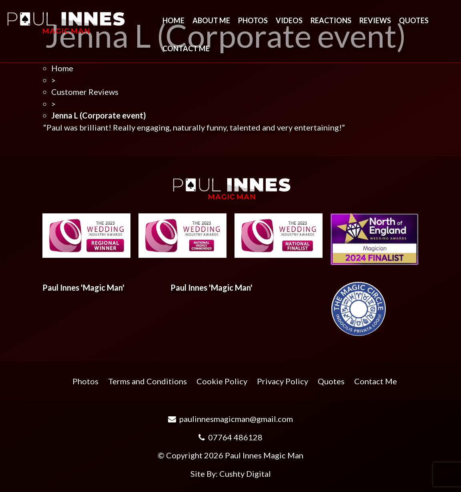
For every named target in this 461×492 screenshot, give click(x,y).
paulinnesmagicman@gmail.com (230, 419)
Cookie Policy (221, 381)
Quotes (414, 20)
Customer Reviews (84, 91)
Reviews (375, 20)
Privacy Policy (282, 381)
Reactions (331, 20)
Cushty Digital (245, 473)
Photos (253, 20)
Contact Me (186, 48)
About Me (211, 20)
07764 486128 (230, 437)
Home (173, 20)
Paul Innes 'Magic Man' (83, 287)
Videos (289, 20)
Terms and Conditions (147, 381)
